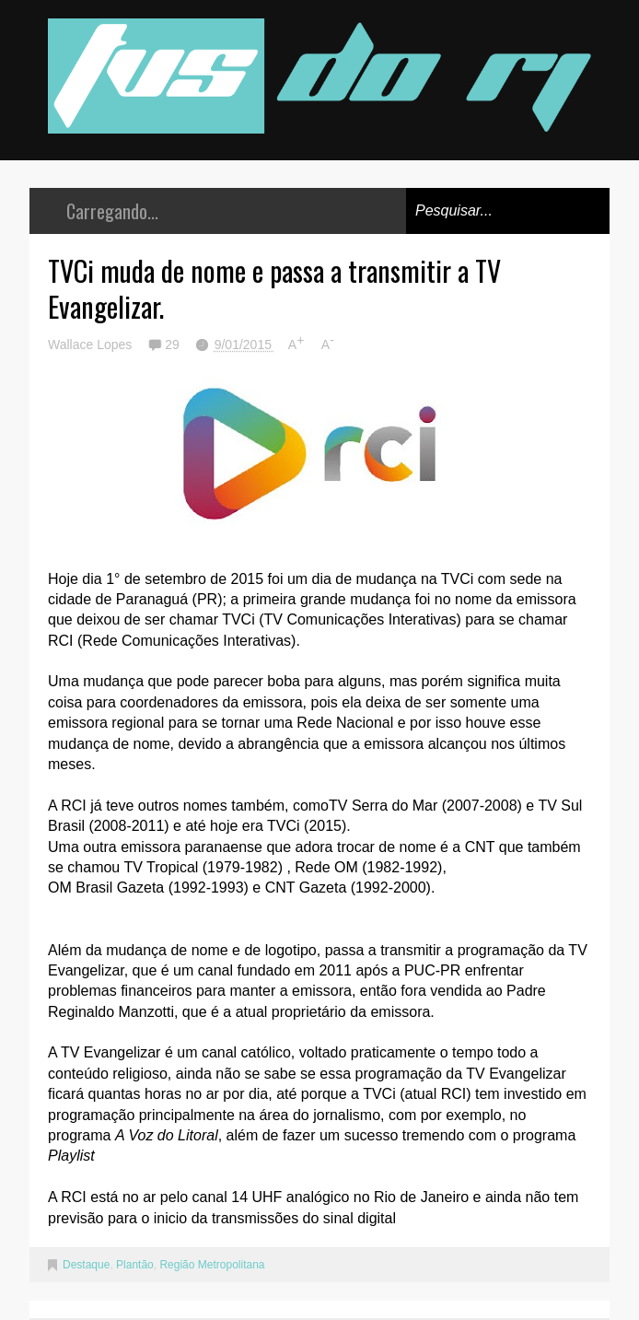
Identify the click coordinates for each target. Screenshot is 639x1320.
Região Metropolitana (211, 1264)
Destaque (86, 1264)
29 (173, 344)
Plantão (135, 1264)
